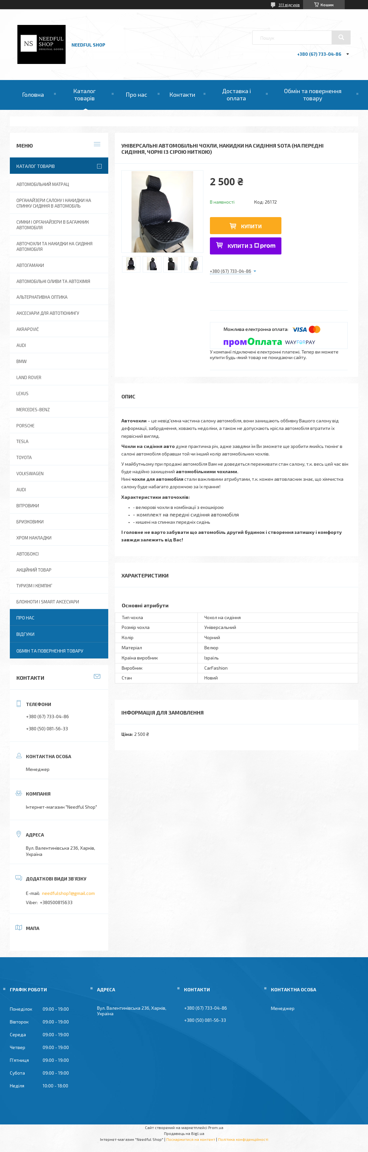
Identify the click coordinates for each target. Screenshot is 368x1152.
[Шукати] (341, 37)
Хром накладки (33, 537)
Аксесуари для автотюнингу (47, 313)
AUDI (21, 345)
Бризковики (30, 521)
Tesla (22, 441)
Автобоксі (27, 553)
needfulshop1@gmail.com (68, 893)
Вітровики (27, 505)
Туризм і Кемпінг (34, 585)
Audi (21, 489)
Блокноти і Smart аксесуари (47, 601)
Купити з (252, 246)
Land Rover (28, 377)
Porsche (25, 425)
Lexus (22, 393)
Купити (251, 226)
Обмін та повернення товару (312, 94)
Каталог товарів (84, 94)
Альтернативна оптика (42, 297)
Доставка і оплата (236, 94)
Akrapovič (27, 329)
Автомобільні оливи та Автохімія (53, 281)
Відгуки (25, 634)
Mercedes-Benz (33, 409)
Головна (33, 94)
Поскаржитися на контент (190, 1139)
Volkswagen (30, 473)
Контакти (182, 94)
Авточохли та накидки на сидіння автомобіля (54, 246)
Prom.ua (215, 1127)
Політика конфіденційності (243, 1139)
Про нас (136, 94)
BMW (21, 361)
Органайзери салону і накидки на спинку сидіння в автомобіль (53, 203)
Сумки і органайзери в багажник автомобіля (52, 224)
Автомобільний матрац (42, 184)
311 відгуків (289, 4)
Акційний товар (33, 570)
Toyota (24, 457)
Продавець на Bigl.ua (184, 1133)
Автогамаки (30, 265)
